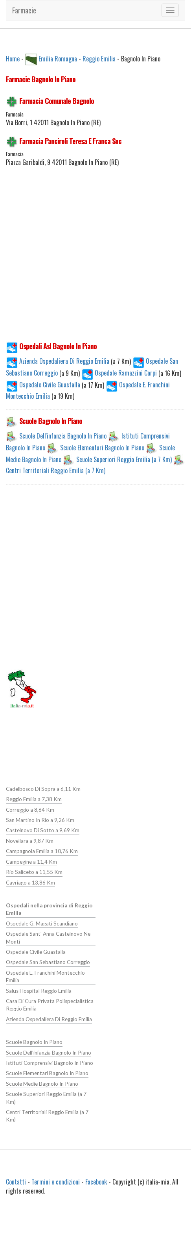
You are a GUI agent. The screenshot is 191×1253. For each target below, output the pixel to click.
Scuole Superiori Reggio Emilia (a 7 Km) (124, 459)
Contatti (16, 1181)
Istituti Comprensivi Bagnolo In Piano (49, 1062)
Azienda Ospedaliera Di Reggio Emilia (58, 361)
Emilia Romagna (58, 58)
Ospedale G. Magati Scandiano (42, 923)
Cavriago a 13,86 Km (30, 882)
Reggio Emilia (99, 58)
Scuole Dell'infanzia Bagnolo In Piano (63, 435)
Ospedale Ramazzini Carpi (119, 373)
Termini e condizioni (55, 1181)
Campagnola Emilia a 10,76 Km (42, 851)
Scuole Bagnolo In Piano (34, 1041)
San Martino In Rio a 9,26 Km (40, 820)
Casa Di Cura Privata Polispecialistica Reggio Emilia (49, 1004)
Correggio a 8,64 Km (30, 810)
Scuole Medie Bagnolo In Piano (42, 1083)
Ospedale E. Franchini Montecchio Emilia (45, 976)
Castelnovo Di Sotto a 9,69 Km (42, 830)
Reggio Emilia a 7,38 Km (34, 799)
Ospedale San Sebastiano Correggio (48, 962)
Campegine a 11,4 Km (31, 861)
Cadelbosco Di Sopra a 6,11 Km (43, 789)
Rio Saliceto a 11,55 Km (34, 872)
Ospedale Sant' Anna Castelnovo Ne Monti (48, 937)
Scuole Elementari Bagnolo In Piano (102, 447)
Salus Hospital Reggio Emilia (38, 990)
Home (13, 58)
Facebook (96, 1181)
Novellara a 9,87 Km (29, 841)
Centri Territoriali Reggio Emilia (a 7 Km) (55, 470)
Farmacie (24, 10)
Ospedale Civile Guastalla (44, 384)
